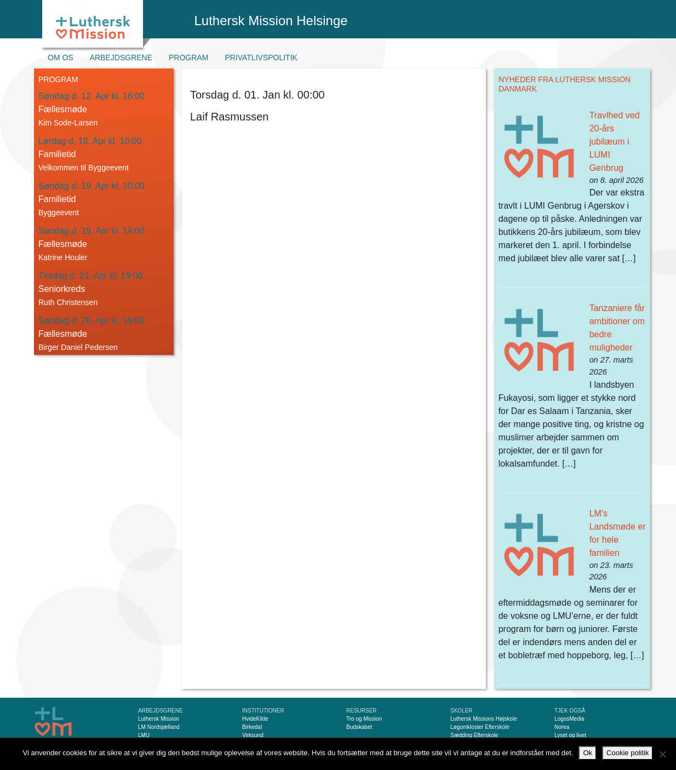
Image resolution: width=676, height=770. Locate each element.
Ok (587, 753)
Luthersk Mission (158, 719)
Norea (561, 727)
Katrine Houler (63, 257)
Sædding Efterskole (474, 735)
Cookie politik (627, 753)
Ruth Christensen (68, 302)
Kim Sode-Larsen (68, 122)
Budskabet (359, 727)
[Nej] (662, 754)
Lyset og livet (570, 735)
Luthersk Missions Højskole (483, 719)
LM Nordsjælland (159, 727)
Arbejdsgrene (121, 57)
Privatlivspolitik (261, 57)
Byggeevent (58, 212)
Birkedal (252, 727)
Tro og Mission (364, 719)
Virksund (252, 735)
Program (188, 57)
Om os (60, 57)
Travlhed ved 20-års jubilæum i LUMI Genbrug (614, 142)
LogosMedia (569, 719)
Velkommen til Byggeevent (83, 167)
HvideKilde (255, 719)
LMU (144, 735)
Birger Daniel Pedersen (78, 347)
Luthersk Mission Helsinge (271, 20)
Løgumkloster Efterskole (479, 727)
